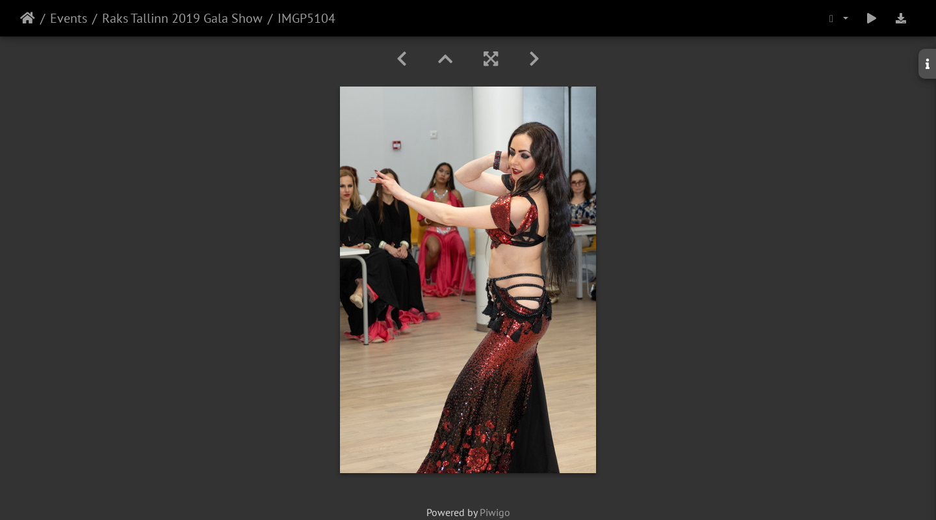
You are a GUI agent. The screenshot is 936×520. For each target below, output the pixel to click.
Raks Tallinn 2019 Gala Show (182, 18)
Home (27, 18)
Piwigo (495, 512)
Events (68, 18)
